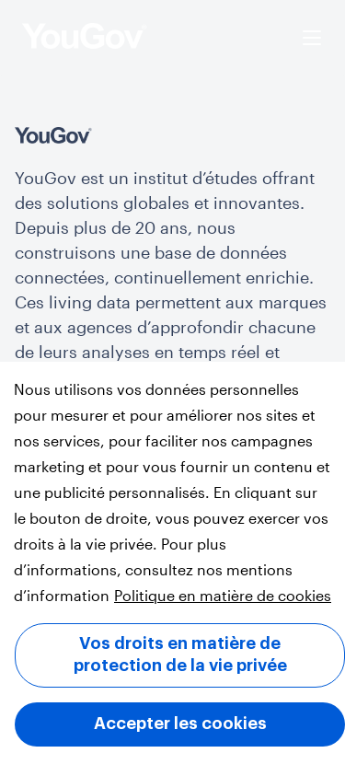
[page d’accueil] (84, 37)
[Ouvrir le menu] (312, 38)
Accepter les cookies (180, 723)
